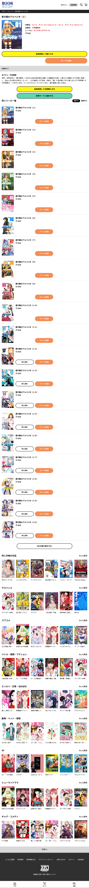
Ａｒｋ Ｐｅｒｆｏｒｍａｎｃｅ (44, 25)
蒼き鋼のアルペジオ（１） (26, 108)
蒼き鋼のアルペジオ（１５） (27, 414)
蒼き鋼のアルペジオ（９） (26, 284)
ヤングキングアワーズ (42, 30)
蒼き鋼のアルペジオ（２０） (27, 522)
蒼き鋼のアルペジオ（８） (26, 262)
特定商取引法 (30, 859)
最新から (84, 101)
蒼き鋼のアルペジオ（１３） (27, 370)
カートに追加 (66, 61)
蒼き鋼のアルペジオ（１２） (27, 349)
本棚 (74, 886)
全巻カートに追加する (44, 96)
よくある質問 (9, 859)
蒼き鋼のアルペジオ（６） (26, 218)
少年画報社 (36, 28)
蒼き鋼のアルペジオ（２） (26, 130)
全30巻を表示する (44, 546)
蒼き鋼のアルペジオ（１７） (27, 457)
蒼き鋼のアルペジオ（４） (26, 174)
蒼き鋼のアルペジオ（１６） (27, 435)
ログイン (64, 5)
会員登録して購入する (44, 54)
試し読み (25, 362)
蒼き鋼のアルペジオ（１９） (27, 501)
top (3, 11)
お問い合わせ (61, 859)
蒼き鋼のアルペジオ (21, 11)
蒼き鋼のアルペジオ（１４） (27, 392)
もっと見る (83, 556)
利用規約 (20, 859)
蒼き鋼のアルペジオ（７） (26, 240)
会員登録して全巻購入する (44, 89)
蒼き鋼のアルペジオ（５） (26, 196)
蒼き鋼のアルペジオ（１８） (27, 479)
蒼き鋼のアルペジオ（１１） (27, 327)
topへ (44, 849)
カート (44, 886)
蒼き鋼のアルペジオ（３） (26, 152)
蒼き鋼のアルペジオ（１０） (27, 305)
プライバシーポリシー (46, 859)
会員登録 (73, 5)
